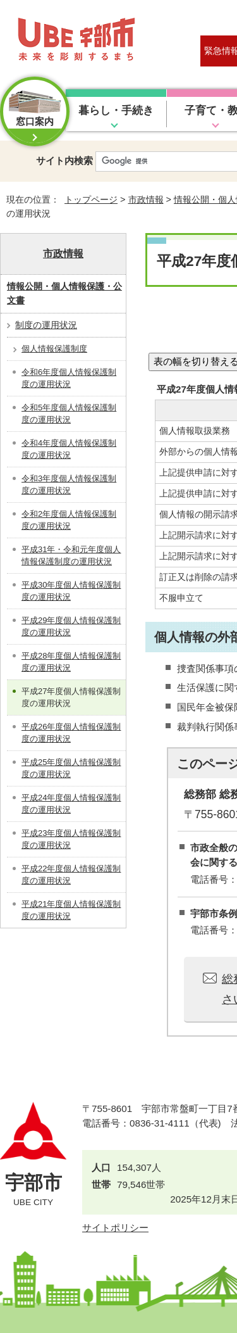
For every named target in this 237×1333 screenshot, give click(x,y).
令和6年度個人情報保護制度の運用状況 (68, 378)
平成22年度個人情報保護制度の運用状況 (71, 875)
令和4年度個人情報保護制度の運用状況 (68, 449)
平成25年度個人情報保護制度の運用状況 (71, 768)
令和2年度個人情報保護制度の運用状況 (68, 520)
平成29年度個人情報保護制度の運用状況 (71, 627)
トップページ (91, 199)
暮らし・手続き (116, 110)
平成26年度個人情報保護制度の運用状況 (71, 733)
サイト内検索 (64, 160)
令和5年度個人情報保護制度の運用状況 (68, 414)
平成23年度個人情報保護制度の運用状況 (71, 839)
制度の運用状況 (46, 325)
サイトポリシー (115, 1227)
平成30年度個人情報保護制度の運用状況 (71, 591)
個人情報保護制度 (54, 348)
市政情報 (146, 199)
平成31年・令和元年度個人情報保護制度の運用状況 (71, 556)
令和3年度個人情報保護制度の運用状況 (68, 485)
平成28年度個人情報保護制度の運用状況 (71, 662)
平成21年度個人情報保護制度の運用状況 (71, 910)
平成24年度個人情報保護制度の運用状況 (71, 804)
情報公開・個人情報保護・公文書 (64, 293)
